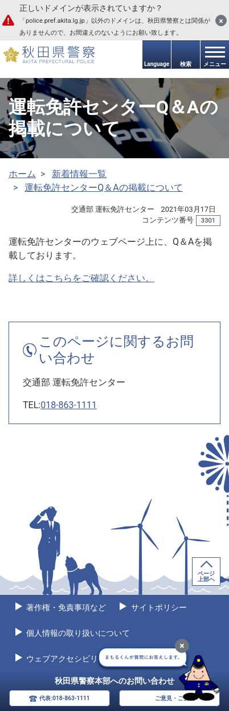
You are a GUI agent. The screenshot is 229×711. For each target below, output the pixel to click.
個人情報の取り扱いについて (77, 633)
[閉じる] (221, 20)
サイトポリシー (157, 607)
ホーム (22, 173)
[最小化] (182, 646)
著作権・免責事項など (65, 607)
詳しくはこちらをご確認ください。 (81, 278)
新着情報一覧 (79, 173)
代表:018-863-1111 (64, 698)
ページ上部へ (206, 576)
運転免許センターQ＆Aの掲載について (103, 187)
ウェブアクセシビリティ (69, 658)
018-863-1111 (68, 405)
